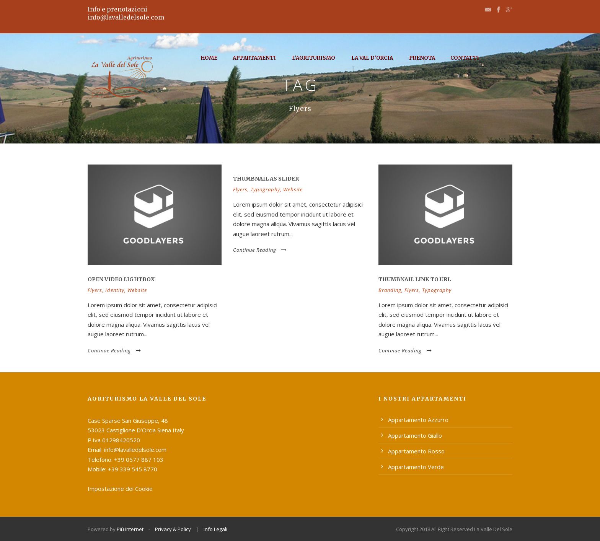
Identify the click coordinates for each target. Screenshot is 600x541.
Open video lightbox (121, 279)
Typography (265, 189)
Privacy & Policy (173, 529)
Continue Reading (114, 350)
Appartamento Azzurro (418, 420)
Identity (114, 290)
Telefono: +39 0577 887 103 (125, 459)
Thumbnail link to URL (414, 279)
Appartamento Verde (416, 467)
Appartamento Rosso (416, 451)
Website (137, 290)
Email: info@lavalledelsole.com (127, 449)
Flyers (95, 290)
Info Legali (215, 529)
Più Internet (130, 529)
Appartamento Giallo (415, 435)
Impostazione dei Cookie (120, 488)
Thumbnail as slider (266, 178)
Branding (389, 290)
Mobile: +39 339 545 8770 (122, 469)
